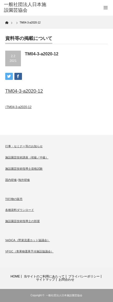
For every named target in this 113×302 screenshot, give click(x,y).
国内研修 (11, 179)
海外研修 (24, 179)
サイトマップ (45, 279)
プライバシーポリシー (84, 276)
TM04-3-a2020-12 (24, 91)
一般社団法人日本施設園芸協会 (64, 295)
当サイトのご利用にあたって (44, 276)
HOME (15, 276)
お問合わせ (66, 279)
